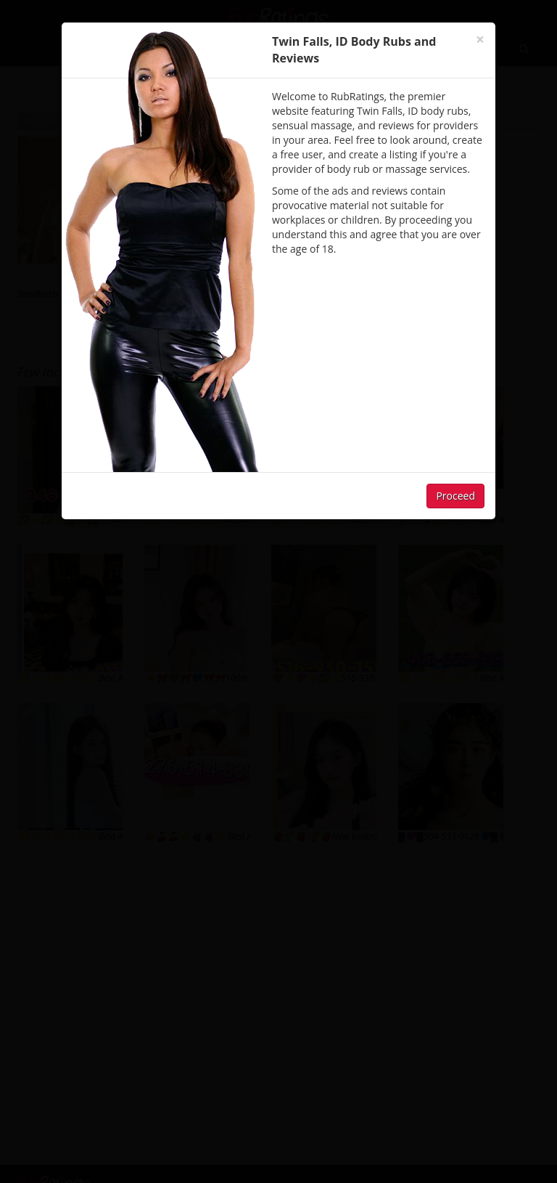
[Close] (480, 39)
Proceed (455, 496)
